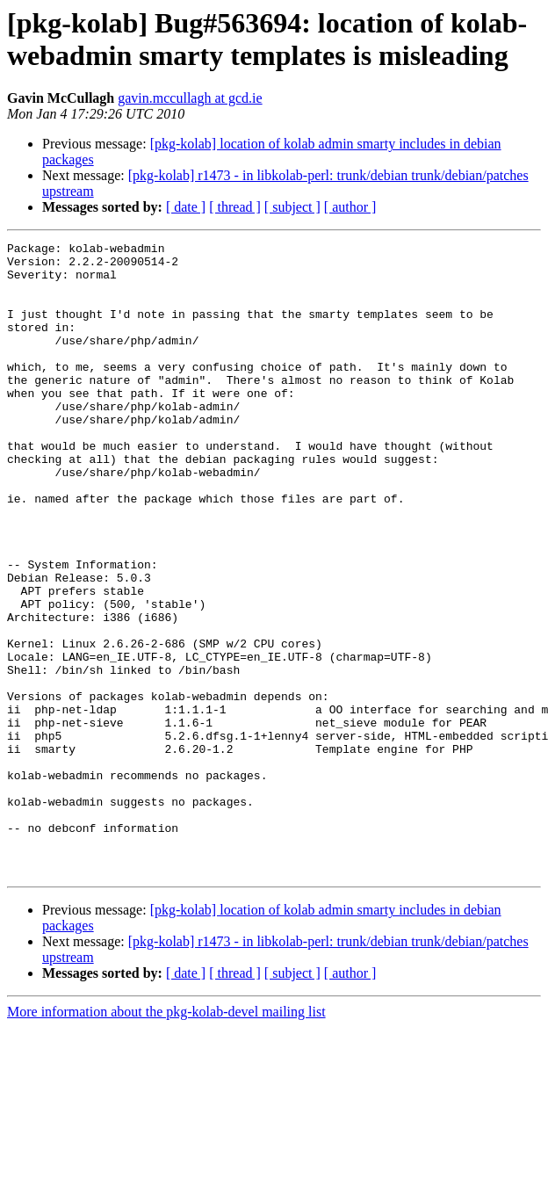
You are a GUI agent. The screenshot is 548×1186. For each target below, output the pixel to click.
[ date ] (186, 206)
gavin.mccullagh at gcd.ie (190, 97)
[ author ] (350, 206)
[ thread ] (235, 206)
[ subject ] (292, 206)
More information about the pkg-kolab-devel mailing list (166, 1138)
